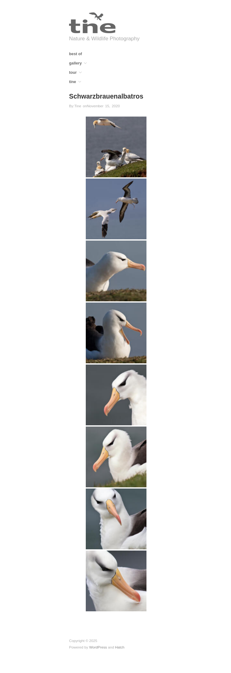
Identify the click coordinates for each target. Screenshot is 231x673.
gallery (75, 63)
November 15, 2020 (103, 106)
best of (75, 54)
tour (73, 73)
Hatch (119, 647)
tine (72, 82)
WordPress (98, 647)
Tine (77, 106)
